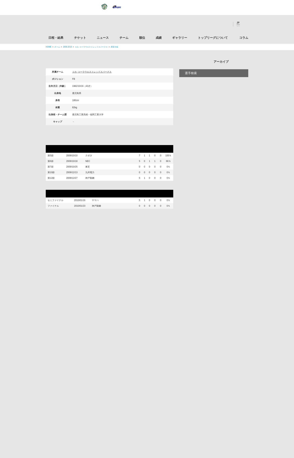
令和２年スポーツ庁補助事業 (217, 414)
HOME (48, 47)
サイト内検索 (245, 24)
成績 (159, 37)
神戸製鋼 (92, 189)
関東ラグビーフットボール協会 (217, 315)
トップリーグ (75, 296)
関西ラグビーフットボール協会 (217, 329)
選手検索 (191, 88)
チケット (80, 37)
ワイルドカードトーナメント (70, 199)
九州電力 (91, 181)
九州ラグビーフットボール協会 (217, 343)
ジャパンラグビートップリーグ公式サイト (66, 25)
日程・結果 (55, 37)
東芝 (90, 172)
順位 (142, 37)
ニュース (103, 37)
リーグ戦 (55, 141)
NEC (90, 164)
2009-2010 (67, 47)
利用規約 (124, 431)
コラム (243, 37)
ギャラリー (179, 37)
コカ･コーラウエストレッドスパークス (91, 47)
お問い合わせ (169, 431)
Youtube (226, 24)
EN (238, 26)
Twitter (206, 24)
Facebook (216, 24)
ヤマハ (98, 214)
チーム (123, 37)
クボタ (91, 156)
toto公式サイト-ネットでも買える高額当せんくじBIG (217, 386)
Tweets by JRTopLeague (150, 296)
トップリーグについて (213, 37)
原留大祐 (114, 47)
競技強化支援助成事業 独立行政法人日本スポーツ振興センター (217, 400)
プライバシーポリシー (145, 431)
